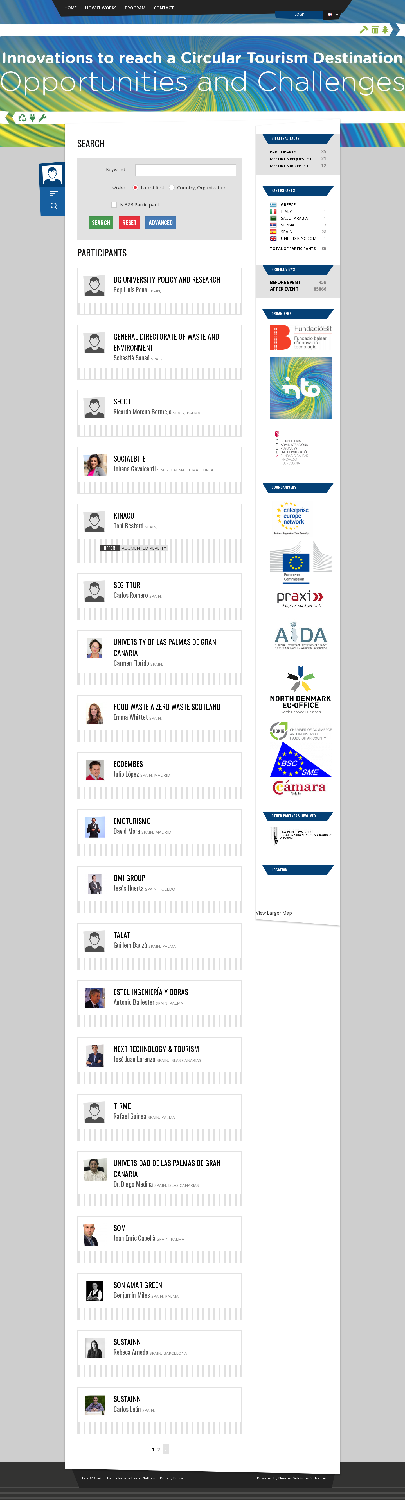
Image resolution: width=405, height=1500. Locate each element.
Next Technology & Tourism (156, 1048)
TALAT (122, 934)
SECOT (122, 401)
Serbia (287, 225)
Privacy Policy (171, 1478)
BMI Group (129, 877)
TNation (319, 1478)
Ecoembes (128, 763)
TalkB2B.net (92, 1478)
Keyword (115, 169)
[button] (148, 187)
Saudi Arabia (294, 218)
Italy (286, 211)
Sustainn (127, 1341)
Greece (288, 204)
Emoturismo (132, 820)
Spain (286, 231)
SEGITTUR (127, 584)
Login (300, 14)
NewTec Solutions (293, 1478)
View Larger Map (274, 913)
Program (135, 7)
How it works (100, 7)
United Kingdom (298, 238)
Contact (164, 7)
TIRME (122, 1105)
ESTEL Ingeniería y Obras (151, 991)
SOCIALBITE (130, 458)
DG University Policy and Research (167, 279)
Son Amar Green (138, 1284)
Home (70, 7)
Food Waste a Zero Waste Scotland (167, 706)
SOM (120, 1227)
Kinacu (124, 515)
